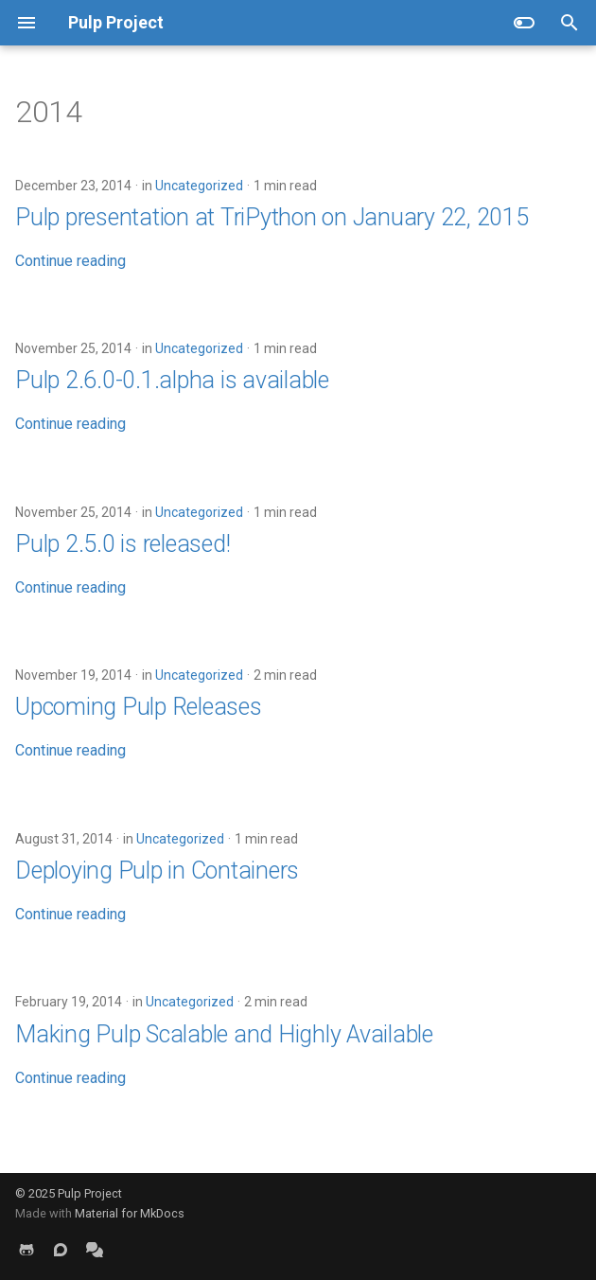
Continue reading (70, 261)
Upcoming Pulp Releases (138, 706)
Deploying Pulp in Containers (157, 870)
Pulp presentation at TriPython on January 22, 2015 (272, 217)
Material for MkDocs (129, 1213)
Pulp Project (90, 1193)
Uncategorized (199, 185)
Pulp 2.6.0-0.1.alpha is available (172, 380)
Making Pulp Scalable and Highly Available (224, 1034)
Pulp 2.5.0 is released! (122, 544)
